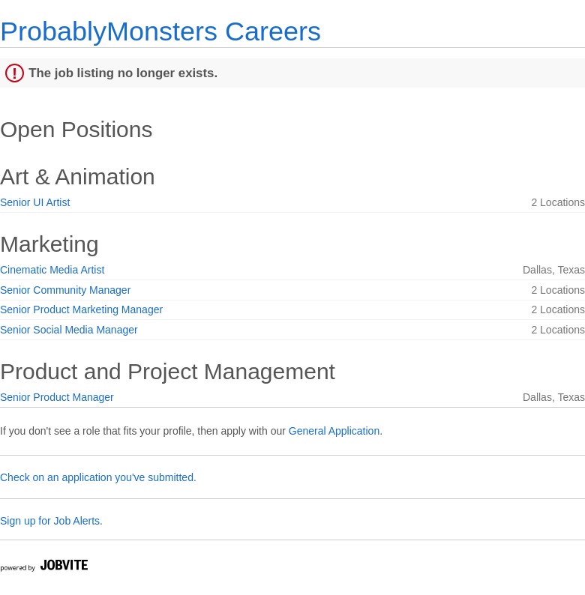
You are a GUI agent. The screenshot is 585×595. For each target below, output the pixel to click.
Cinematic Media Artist (52, 270)
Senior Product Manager (57, 397)
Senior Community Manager (65, 290)
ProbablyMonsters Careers (160, 31)
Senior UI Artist (35, 202)
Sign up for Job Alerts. (51, 521)
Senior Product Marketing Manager (81, 309)
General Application (334, 431)
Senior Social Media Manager (69, 330)
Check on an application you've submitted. (98, 477)
